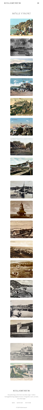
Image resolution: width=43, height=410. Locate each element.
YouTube (28, 402)
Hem (13, 402)
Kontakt (20, 402)
